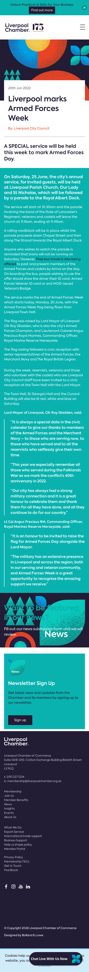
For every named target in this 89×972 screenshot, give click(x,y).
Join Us (9, 796)
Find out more (42, 10)
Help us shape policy (18, 844)
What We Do (13, 827)
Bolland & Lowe (32, 935)
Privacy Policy (13, 857)
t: (14, 777)
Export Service (14, 832)
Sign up (20, 720)
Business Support (15, 840)
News (8, 804)
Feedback (11, 870)
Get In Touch (13, 866)
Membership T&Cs (16, 861)
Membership (13, 791)
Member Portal (14, 849)
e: (32, 781)
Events (9, 813)
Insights (9, 808)
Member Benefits (16, 800)
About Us (10, 817)
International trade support (23, 836)
